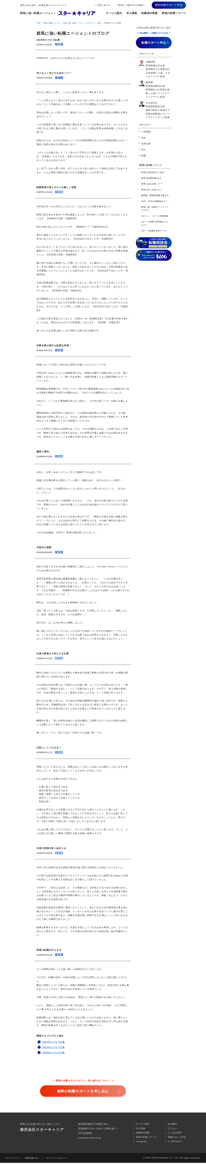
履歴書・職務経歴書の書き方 (155, 195)
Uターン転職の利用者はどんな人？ (154, 223)
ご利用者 (146, 132)
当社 (143, 138)
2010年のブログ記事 (53, 1047)
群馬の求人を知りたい (151, 189)
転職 (99, 23)
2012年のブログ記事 (53, 1042)
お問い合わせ (103, 5)
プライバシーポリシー (56, 1159)
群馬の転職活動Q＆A (151, 178)
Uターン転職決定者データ (153, 231)
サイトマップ (12, 1159)
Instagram (139, 1142)
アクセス (171, 1128)
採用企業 (146, 143)
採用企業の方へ (32, 1159)
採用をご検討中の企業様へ (131, 5)
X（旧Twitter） (175, 1142)
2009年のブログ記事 (53, 1052)
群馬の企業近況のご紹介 (153, 172)
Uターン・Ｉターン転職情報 (154, 216)
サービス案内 (114, 13)
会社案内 (171, 1124)
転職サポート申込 (176, 1138)
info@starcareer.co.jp (89, 1138)
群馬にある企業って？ (151, 184)
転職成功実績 (149, 13)
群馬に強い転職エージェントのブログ (78, 23)
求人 (143, 149)
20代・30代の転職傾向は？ (154, 201)
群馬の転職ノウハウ (174, 13)
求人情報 (131, 13)
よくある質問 (174, 1133)
